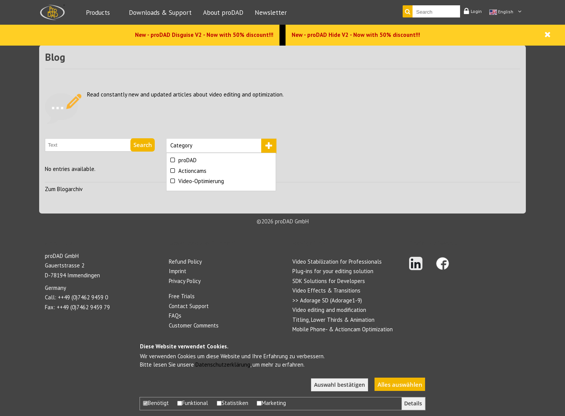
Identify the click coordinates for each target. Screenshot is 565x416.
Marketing (271, 403)
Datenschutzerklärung (222, 364)
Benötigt (156, 403)
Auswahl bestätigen (339, 384)
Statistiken (232, 403)
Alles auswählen (400, 384)
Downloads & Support (160, 12)
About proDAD (223, 12)
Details (413, 403)
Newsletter (271, 12)
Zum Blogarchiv (64, 189)
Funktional (192, 403)
